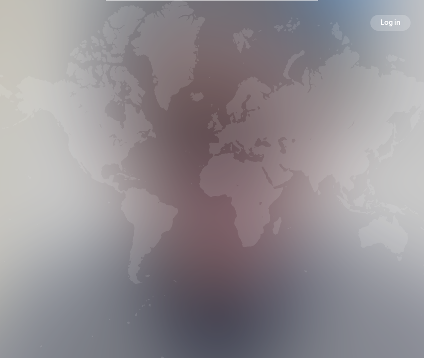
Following (270, 229)
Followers (212, 229)
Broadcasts (155, 229)
